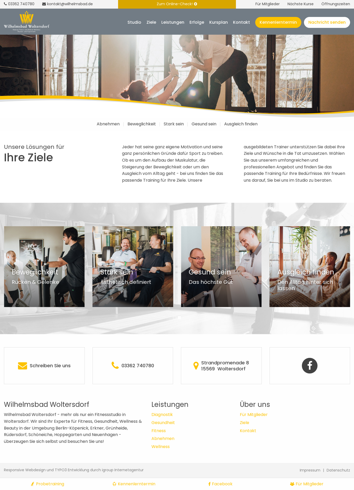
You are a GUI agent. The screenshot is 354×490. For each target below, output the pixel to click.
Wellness (160, 447)
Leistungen (172, 22)
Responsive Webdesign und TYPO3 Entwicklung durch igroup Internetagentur (74, 470)
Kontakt (241, 22)
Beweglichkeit (141, 124)
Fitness (158, 431)
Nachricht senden (327, 22)
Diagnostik (162, 415)
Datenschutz (338, 470)
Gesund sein (204, 124)
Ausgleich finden (241, 124)
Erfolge (197, 22)
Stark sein (174, 124)
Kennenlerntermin (278, 22)
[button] (174, 317)
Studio (134, 22)
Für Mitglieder (267, 4)
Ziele (151, 22)
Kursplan (218, 22)
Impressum (310, 470)
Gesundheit (163, 423)
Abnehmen (108, 124)
